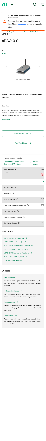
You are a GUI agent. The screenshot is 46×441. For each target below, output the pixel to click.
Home (4, 32)
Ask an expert (35, 162)
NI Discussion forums (13, 291)
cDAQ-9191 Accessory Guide (15, 256)
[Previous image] (6, 67)
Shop (10, 32)
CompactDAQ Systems (32, 32)
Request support (11, 277)
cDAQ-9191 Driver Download (15, 238)
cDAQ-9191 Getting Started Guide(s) (18, 245)
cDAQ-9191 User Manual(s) (15, 242)
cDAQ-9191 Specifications (14, 260)
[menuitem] (35, 5)
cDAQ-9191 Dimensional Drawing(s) (18, 253)
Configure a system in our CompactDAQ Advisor (14, 162)
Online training (10, 315)
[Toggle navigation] (12, 4)
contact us (22, 24)
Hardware (18, 32)
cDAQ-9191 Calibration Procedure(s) (18, 249)
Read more (6, 119)
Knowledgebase (11, 302)
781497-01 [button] (5, 54)
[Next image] (40, 67)
